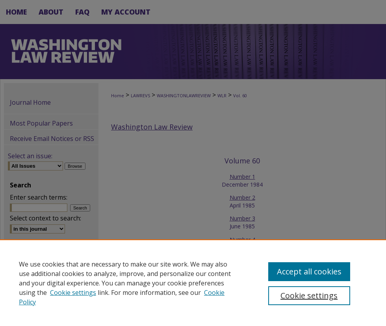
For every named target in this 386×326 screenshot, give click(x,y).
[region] (193, 282)
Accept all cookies (309, 271)
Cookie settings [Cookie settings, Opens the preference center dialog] (309, 295)
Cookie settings (73, 292)
